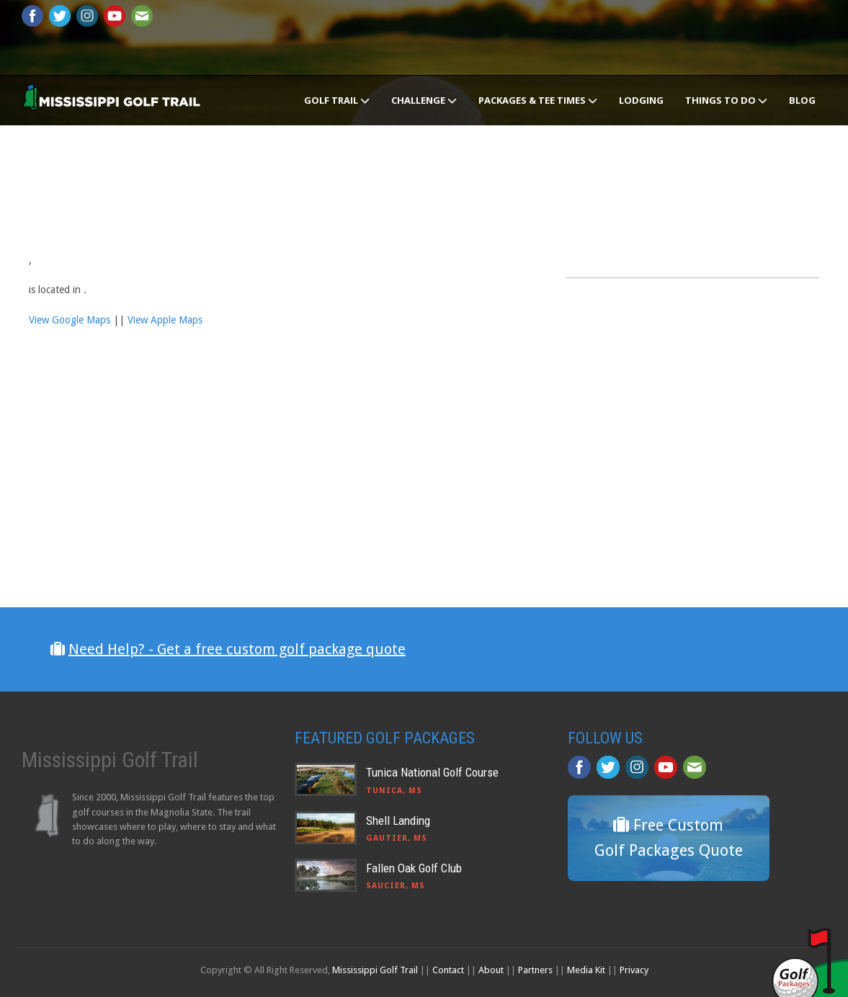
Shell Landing (398, 820)
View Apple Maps (165, 320)
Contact (448, 970)
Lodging (641, 100)
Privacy (634, 970)
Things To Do (726, 100)
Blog (802, 100)
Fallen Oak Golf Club (414, 868)
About (491, 970)
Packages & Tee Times (537, 100)
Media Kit (586, 970)
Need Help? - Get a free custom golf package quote (237, 649)
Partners (535, 970)
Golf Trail (337, 100)
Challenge (424, 100)
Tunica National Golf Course (432, 772)
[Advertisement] (674, 423)
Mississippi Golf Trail (375, 970)
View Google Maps (69, 320)
